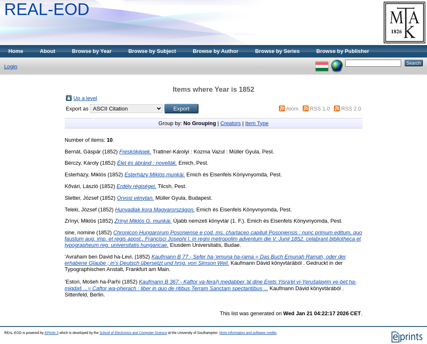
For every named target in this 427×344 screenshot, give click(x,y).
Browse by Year (92, 51)
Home (15, 51)
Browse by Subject (152, 51)
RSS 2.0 (351, 108)
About (47, 51)
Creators (230, 123)
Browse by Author (216, 51)
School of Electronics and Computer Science (133, 333)
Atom (292, 108)
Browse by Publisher (342, 51)
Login (10, 66)
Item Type (257, 123)
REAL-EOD (47, 9)
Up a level (85, 98)
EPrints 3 (51, 333)
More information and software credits (247, 333)
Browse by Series (277, 51)
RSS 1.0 (320, 108)
